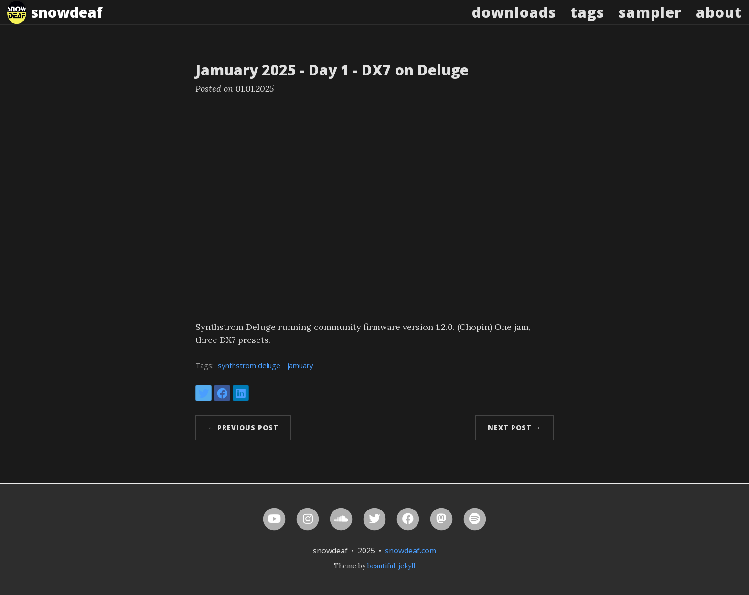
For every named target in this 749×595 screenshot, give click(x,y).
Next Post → (514, 427)
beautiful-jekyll (391, 566)
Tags (587, 21)
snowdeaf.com (410, 550)
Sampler (650, 21)
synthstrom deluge (249, 365)
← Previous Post (243, 427)
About (719, 21)
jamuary (300, 365)
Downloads (514, 21)
